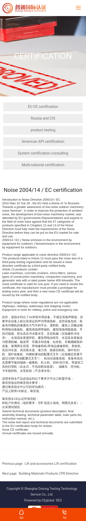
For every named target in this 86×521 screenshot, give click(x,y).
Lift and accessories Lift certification (51, 463)
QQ (21, 511)
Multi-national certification (43, 165)
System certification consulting (43, 153)
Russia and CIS (43, 118)
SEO (59, 500)
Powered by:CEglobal (39, 500)
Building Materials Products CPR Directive (48, 473)
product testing (43, 130)
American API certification (43, 141)
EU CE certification (43, 106)
